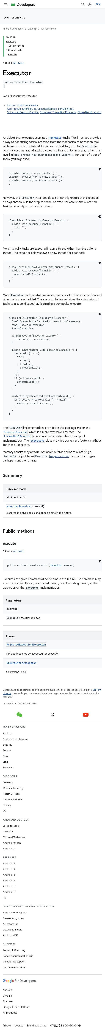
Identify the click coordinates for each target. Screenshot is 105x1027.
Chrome (7, 995)
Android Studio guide (15, 912)
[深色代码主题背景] (100, 169)
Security (7, 744)
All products (10, 1012)
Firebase (8, 1001)
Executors (37, 440)
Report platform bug (14, 950)
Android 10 (9, 891)
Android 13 (9, 874)
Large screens (11, 825)
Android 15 (9, 863)
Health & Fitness (11, 793)
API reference (15, 17)
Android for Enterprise (15, 739)
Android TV (9, 848)
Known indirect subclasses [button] (54, 109)
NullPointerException (22, 663)
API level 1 (18, 62)
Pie (4, 897)
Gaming (7, 782)
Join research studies (14, 967)
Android (7, 733)
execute (12, 506)
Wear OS (8, 831)
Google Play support (14, 961)
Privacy (7, 805)
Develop (32, 28)
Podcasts (8, 767)
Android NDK (10, 935)
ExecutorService (47, 108)
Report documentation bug (18, 955)
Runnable (55, 137)
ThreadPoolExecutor (89, 112)
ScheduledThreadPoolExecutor (58, 112)
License (19, 1025)
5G (4, 810)
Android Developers (13, 28)
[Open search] (83, 4)
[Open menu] (5, 4)
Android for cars (12, 842)
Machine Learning (13, 788)
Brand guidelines (36, 1025)
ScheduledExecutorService (22, 112)
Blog (5, 761)
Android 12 (9, 880)
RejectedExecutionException (26, 644)
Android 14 (9, 869)
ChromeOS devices (14, 837)
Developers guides (13, 918)
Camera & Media (12, 799)
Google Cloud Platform (16, 1007)
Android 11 (9, 886)
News (6, 756)
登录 (98, 4)
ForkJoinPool (65, 108)
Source (7, 750)
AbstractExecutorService (21, 108)
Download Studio (12, 929)
